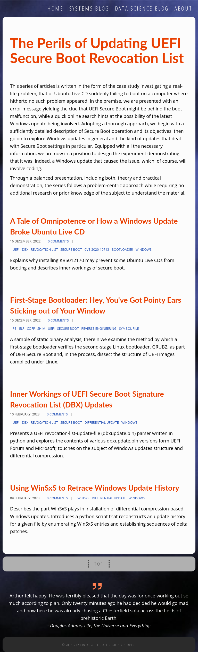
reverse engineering (99, 328)
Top (99, 564)
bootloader (122, 249)
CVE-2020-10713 (97, 249)
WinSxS (83, 498)
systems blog (89, 8)
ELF (21, 328)
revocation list (44, 249)
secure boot (71, 249)
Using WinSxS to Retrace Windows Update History (94, 487)
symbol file (129, 328)
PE (14, 328)
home (55, 8)
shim (41, 328)
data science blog (142, 8)
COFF (31, 328)
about (183, 8)
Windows (144, 249)
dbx (25, 249)
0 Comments (58, 241)
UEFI (16, 249)
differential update (102, 422)
